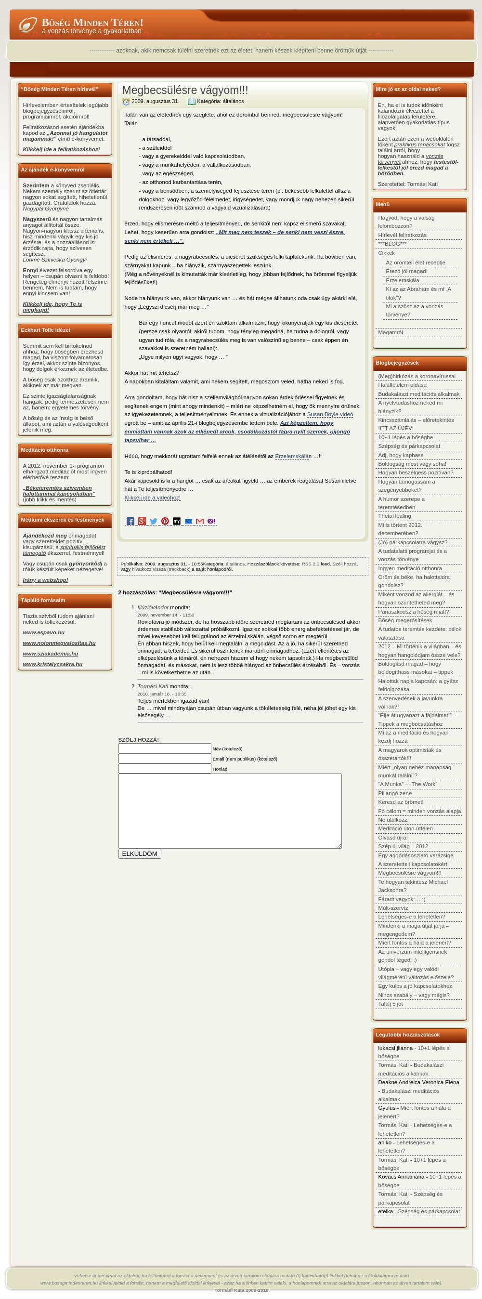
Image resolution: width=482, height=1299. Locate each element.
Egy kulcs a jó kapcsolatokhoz (415, 986)
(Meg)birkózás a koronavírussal (417, 376)
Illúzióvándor (153, 607)
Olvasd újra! (393, 837)
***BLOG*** (392, 244)
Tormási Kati (153, 686)
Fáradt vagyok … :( (402, 899)
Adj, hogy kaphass (401, 455)
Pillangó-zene (395, 793)
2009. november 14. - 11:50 (166, 614)
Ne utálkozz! (393, 820)
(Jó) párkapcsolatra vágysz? (413, 542)
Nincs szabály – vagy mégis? (414, 995)
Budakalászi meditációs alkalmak (419, 394)
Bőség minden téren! (93, 22)
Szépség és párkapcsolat (409, 446)
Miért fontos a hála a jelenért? (415, 942)
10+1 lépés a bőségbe (405, 437)
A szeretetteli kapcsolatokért (412, 864)
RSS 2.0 (310, 563)
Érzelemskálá (292, 456)
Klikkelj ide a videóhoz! (153, 497)
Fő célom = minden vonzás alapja (419, 811)
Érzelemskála (402, 280)
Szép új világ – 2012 (403, 846)
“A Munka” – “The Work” (408, 784)
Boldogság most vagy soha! (412, 464)
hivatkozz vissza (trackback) (161, 569)
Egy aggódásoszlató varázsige (416, 855)
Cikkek (386, 253)
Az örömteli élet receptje (416, 262)
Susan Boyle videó (330, 414)
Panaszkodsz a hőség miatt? (413, 612)
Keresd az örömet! (401, 802)
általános (233, 101)
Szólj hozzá (344, 563)
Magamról (390, 332)
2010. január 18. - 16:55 (162, 693)
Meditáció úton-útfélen (405, 828)
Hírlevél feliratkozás (402, 235)
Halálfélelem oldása (402, 385)
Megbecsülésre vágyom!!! (185, 90)
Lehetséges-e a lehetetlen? (411, 916)
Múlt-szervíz (393, 908)
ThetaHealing (395, 516)
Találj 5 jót (390, 1004)
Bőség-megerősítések (405, 620)
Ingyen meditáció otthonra (410, 568)
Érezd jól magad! (407, 271)
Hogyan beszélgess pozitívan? (416, 472)
